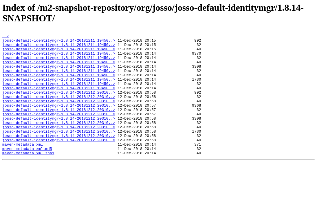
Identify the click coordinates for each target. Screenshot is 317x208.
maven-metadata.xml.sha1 (28, 177)
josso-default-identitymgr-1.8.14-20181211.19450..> (58, 41)
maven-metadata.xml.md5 (27, 171)
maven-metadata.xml (22, 166)
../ (5, 36)
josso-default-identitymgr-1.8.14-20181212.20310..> (58, 104)
